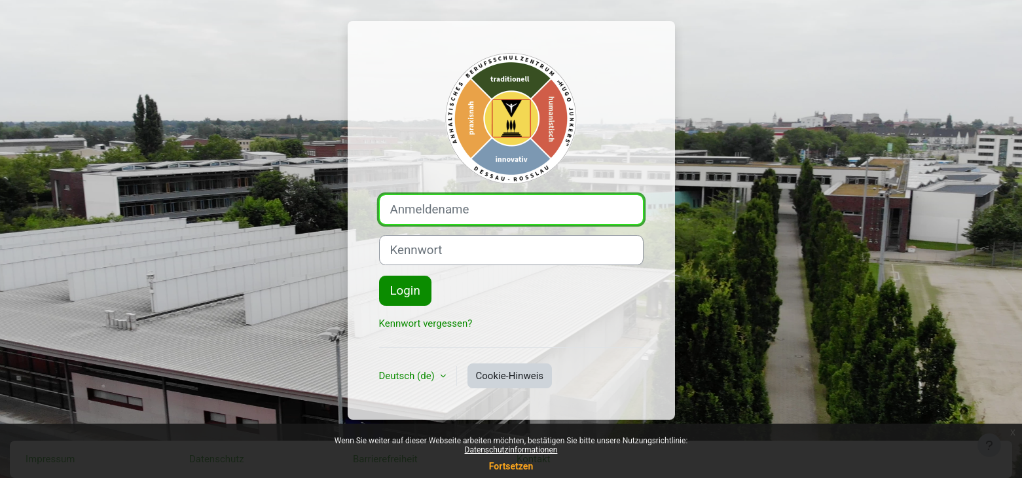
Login (405, 291)
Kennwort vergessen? (426, 323)
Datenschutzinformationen (511, 449)
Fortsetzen (511, 466)
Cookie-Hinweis (509, 376)
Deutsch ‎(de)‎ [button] (408, 376)
